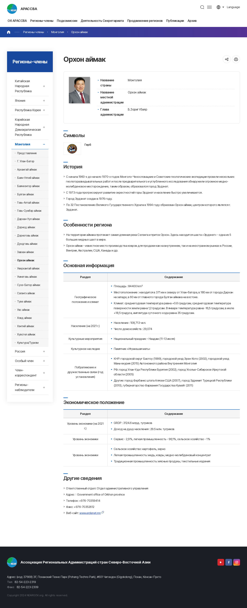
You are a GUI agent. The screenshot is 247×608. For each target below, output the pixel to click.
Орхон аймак (79, 32)
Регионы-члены (33, 32)
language (233, 7)
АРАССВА (29, 9)
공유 (227, 59)
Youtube (220, 562)
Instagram (236, 562)
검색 (202, 7)
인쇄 (236, 59)
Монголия (57, 32)
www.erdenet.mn (90, 513)
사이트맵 (209, 7)
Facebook (228, 562)
